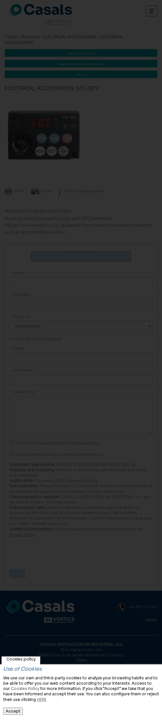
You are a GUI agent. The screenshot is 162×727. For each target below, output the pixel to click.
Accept (13, 711)
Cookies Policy (25, 688)
